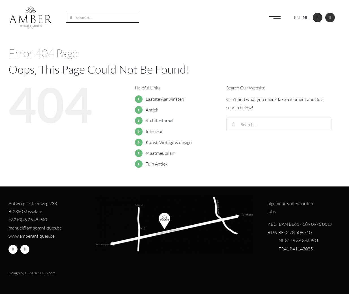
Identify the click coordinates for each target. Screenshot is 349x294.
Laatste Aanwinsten (165, 99)
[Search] (71, 18)
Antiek (152, 110)
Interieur (154, 131)
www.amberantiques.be (31, 236)
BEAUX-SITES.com (40, 273)
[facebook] (317, 17)
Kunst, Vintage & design (169, 142)
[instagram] (330, 17)
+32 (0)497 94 (22, 219)
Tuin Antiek (157, 164)
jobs (272, 211)
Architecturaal (159, 120)
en (297, 17)
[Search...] (102, 18)
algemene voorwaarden (290, 203)
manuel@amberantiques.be (35, 228)
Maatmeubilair (160, 153)
